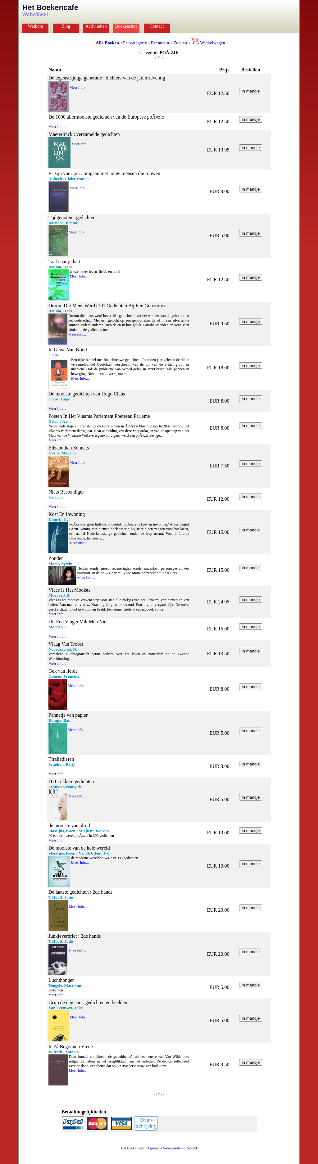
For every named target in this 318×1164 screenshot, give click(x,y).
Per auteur (160, 42)
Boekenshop (126, 26)
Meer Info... (78, 87)
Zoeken (180, 42)
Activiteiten (96, 26)
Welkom (35, 26)
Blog (65, 26)
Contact (157, 26)
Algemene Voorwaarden (165, 1148)
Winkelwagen (208, 42)
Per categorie (135, 42)
